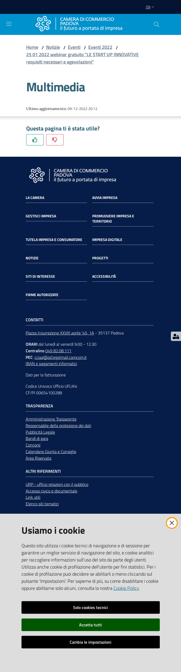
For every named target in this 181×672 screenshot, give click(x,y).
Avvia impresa (104, 197)
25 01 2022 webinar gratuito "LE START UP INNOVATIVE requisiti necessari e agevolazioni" (82, 58)
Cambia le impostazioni (90, 642)
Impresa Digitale (107, 239)
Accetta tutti (90, 625)
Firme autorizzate (42, 294)
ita (150, 7)
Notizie (53, 47)
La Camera (35, 197)
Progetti (100, 258)
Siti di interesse (40, 276)
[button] (156, 24)
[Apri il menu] (9, 24)
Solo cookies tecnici (90, 607)
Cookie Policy (126, 588)
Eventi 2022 (100, 47)
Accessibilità (104, 276)
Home (32, 47)
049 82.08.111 (58, 351)
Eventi (74, 47)
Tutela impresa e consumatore (54, 239)
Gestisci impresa (41, 216)
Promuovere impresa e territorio (113, 218)
